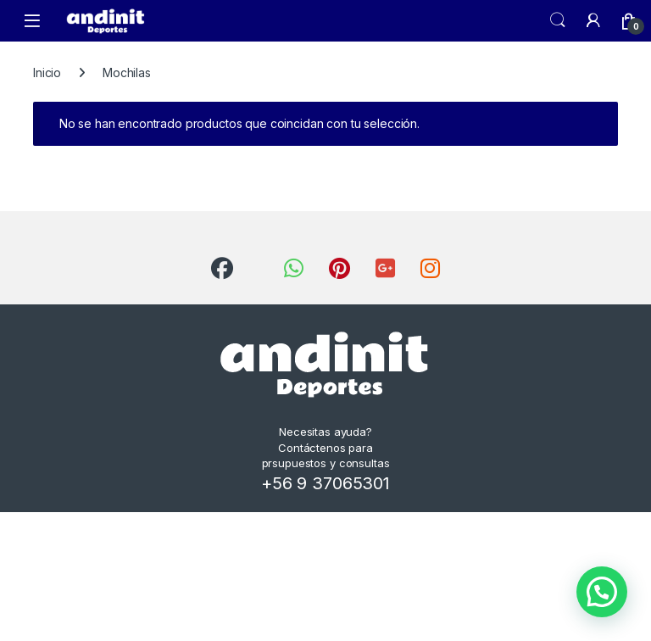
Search (557, 20)
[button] (601, 591)
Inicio (47, 72)
